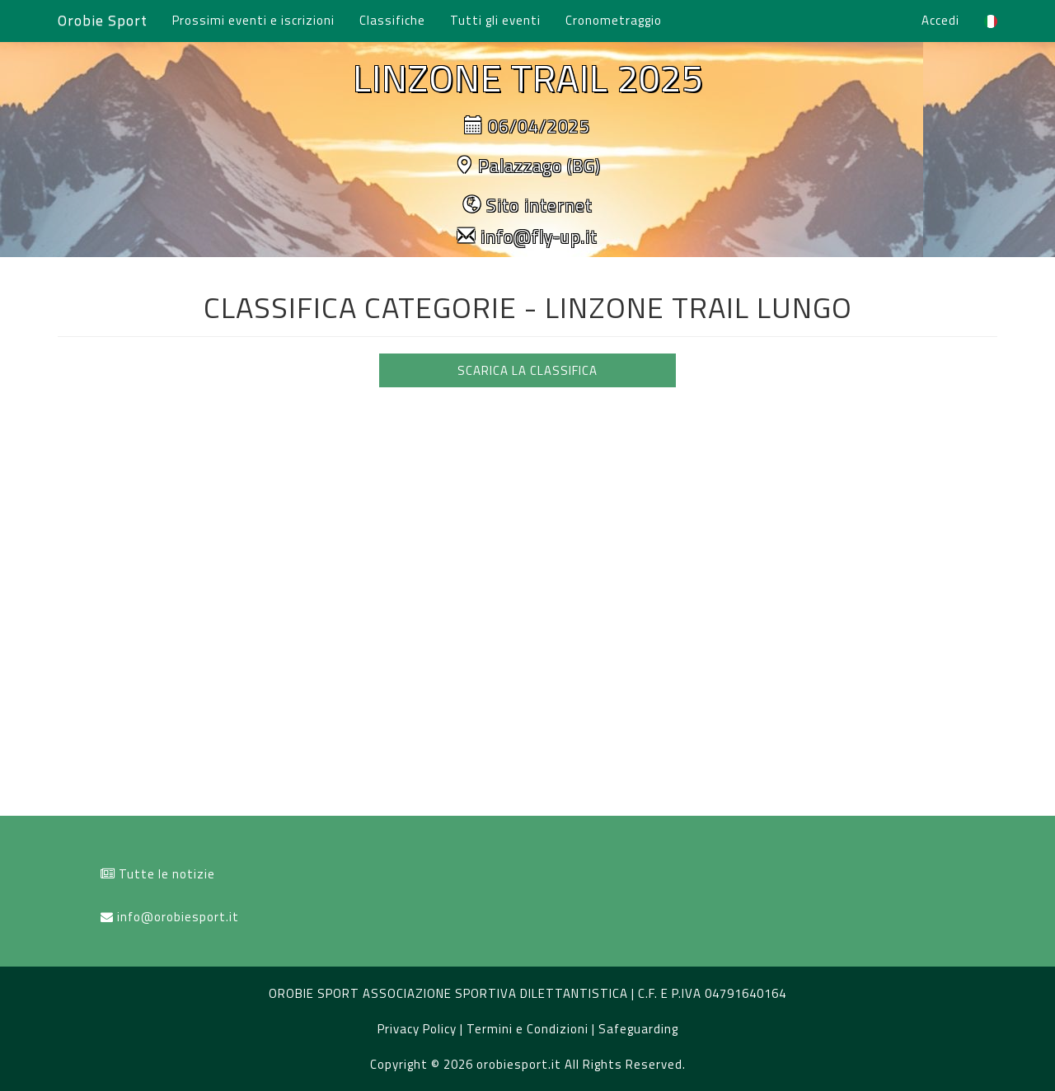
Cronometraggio (613, 20)
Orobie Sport (103, 20)
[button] (991, 20)
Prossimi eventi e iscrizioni (253, 20)
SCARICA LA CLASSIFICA (527, 370)
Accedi (940, 20)
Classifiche (392, 20)
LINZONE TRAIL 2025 (528, 77)
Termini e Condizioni (529, 1028)
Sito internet (539, 205)
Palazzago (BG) (539, 165)
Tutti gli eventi (495, 20)
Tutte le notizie (167, 873)
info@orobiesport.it (178, 916)
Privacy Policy (418, 1028)
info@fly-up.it (539, 236)
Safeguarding (638, 1028)
